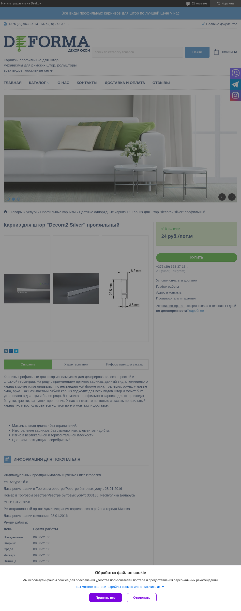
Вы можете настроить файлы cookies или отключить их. (118, 587)
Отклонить (141, 597)
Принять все (106, 597)
